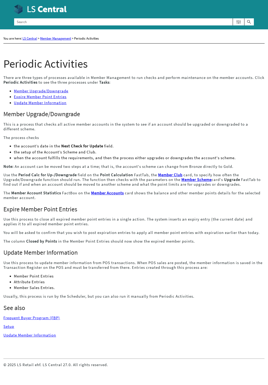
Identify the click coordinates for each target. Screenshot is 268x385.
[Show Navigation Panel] (251, 9)
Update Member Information (40, 102)
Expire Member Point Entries (40, 96)
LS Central (30, 38)
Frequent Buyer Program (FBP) (31, 318)
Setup (8, 326)
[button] (238, 21)
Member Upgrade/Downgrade (41, 91)
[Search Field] (134, 21)
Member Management (55, 38)
